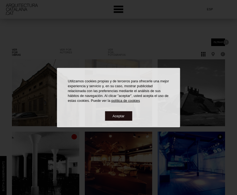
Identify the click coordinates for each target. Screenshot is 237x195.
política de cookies (125, 100)
